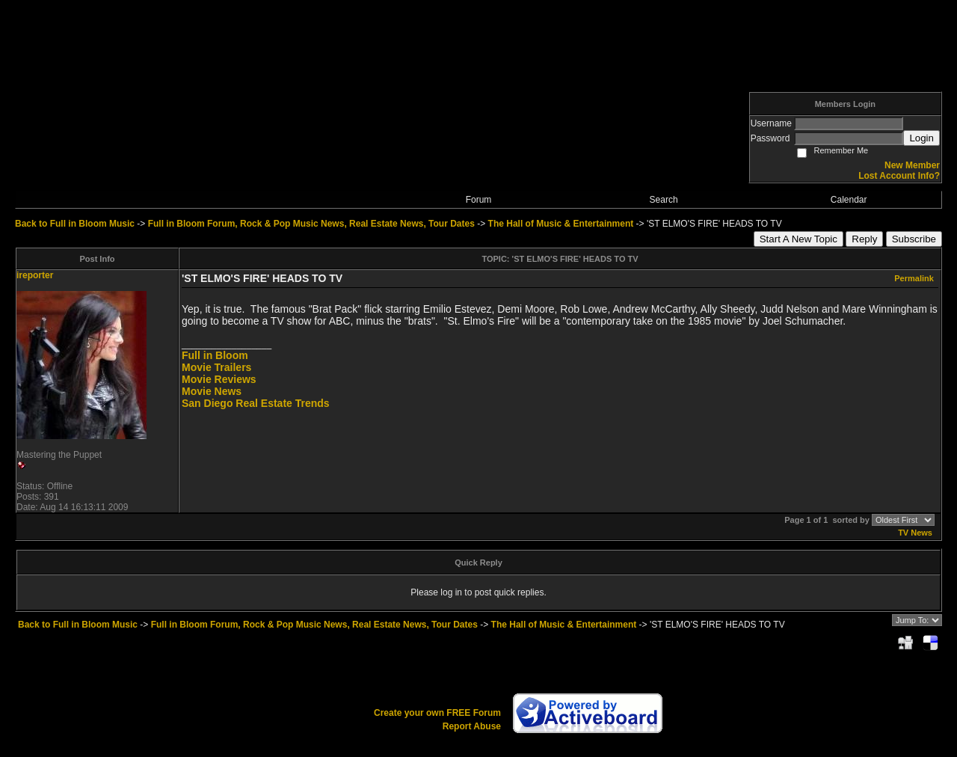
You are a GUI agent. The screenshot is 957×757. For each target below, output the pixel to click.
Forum (479, 199)
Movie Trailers (216, 367)
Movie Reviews (219, 379)
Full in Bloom (215, 355)
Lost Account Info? (899, 176)
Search (664, 199)
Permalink (914, 278)
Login (921, 138)
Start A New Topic (798, 239)
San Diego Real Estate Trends (256, 403)
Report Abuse (472, 726)
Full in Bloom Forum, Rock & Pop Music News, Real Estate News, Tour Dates (311, 223)
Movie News (211, 391)
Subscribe (914, 239)
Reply (864, 239)
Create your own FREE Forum (437, 713)
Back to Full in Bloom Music (75, 223)
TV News (915, 532)
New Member (912, 165)
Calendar (849, 199)
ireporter (34, 275)
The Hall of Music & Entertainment (561, 223)
